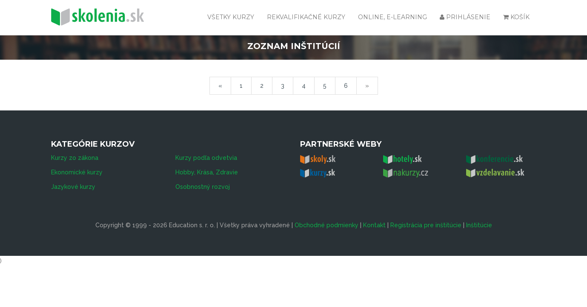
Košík (516, 17)
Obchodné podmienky (326, 225)
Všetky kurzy (230, 17)
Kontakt (374, 225)
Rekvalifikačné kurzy (306, 17)
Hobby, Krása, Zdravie (206, 172)
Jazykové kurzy (73, 186)
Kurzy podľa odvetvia (206, 157)
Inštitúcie (479, 225)
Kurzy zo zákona (74, 157)
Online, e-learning (392, 17)
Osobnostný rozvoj (202, 186)
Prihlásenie (465, 17)
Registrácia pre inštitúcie (425, 225)
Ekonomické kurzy (77, 172)
